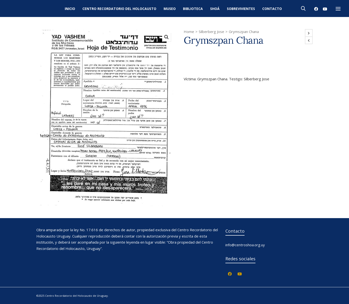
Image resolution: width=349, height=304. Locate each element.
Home (189, 31)
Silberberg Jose (211, 31)
